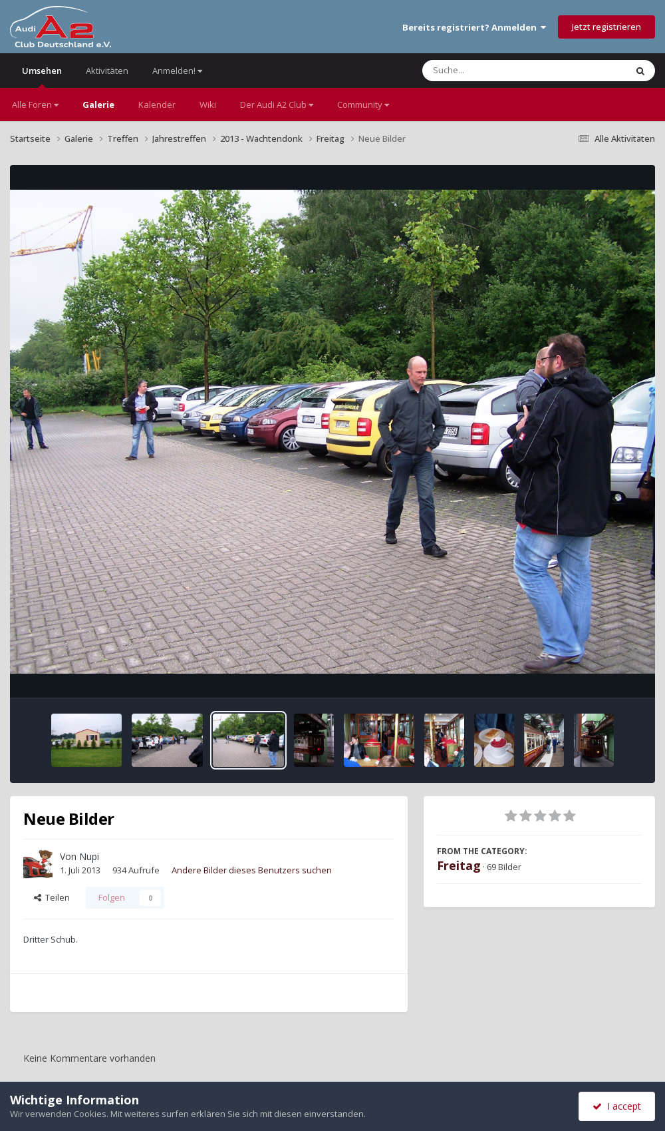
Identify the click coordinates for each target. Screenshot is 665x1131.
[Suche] (497, 70)
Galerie (98, 105)
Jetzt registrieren (606, 27)
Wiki (208, 105)
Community (363, 105)
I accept (617, 1106)
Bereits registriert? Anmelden (474, 27)
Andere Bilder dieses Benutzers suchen (252, 870)
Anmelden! (177, 71)
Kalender (157, 105)
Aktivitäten (107, 71)
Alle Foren (35, 105)
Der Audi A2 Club (276, 105)
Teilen (52, 897)
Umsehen (42, 76)
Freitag (459, 865)
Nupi (89, 856)
